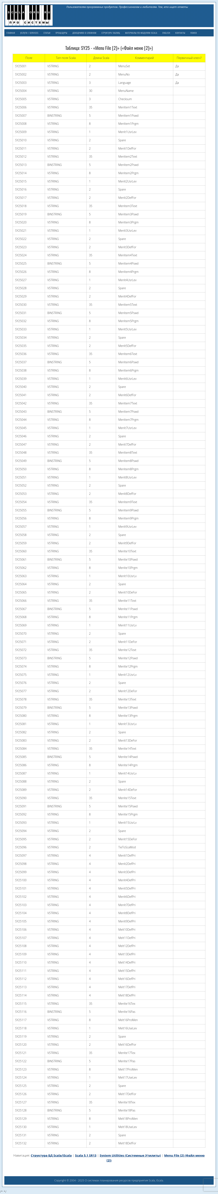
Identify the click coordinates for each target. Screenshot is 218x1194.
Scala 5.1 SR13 (85, 1155)
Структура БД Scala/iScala (51, 1155)
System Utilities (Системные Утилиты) (130, 1155)
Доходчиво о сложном (84, 32)
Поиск (193, 32)
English (166, 32)
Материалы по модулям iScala (141, 32)
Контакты (180, 32)
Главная (10, 32)
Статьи (47, 32)
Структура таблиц (111, 32)
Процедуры (61, 32)
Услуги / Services (29, 32)
